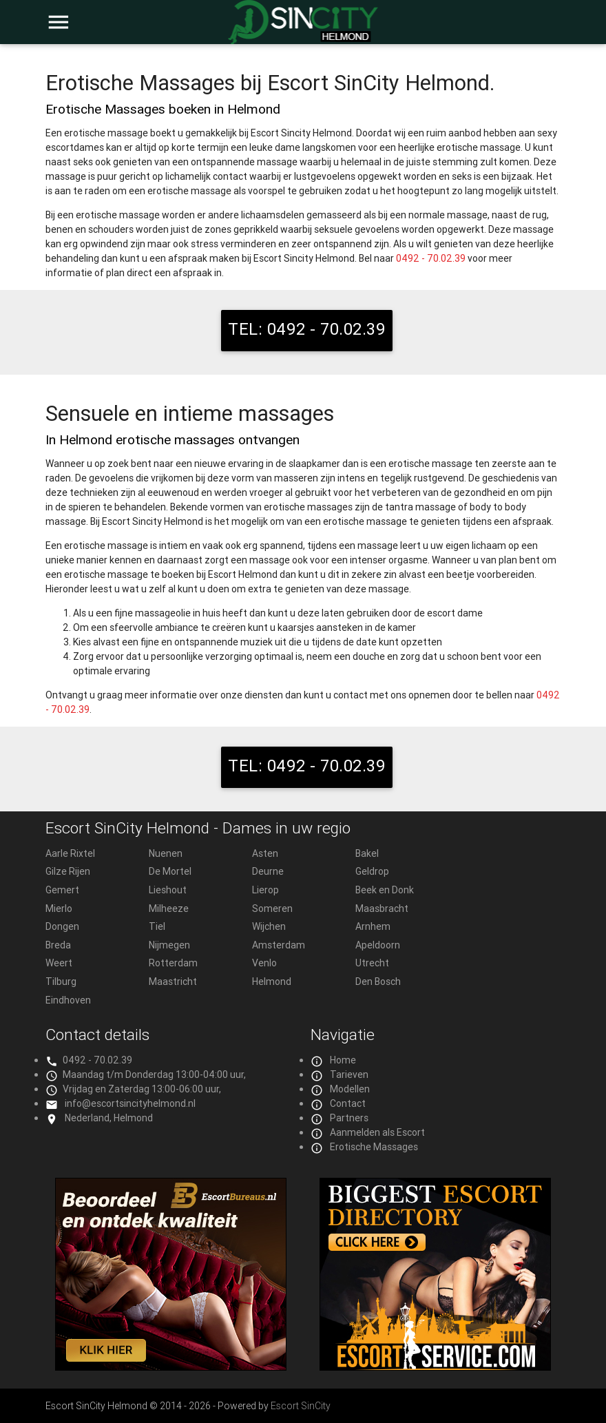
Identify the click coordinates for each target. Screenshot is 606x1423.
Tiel (157, 926)
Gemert (62, 890)
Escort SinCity (301, 1406)
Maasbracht (381, 908)
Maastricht (173, 981)
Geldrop (372, 871)
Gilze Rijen (67, 871)
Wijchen (269, 926)
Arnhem (372, 926)
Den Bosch (378, 981)
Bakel (367, 853)
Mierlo (58, 908)
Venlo (264, 963)
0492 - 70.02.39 (431, 258)
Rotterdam (173, 963)
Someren (272, 908)
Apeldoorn (377, 945)
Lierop (265, 890)
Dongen (62, 926)
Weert (58, 963)
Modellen (350, 1089)
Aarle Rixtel (70, 853)
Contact (348, 1103)
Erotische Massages (374, 1147)
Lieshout (168, 890)
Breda (58, 945)
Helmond (271, 981)
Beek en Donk (384, 890)
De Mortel (170, 871)
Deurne (268, 871)
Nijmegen (169, 945)
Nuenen (165, 853)
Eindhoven (68, 1000)
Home (343, 1060)
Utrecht (372, 963)
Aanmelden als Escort (377, 1132)
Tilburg (60, 981)
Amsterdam (278, 945)
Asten (265, 853)
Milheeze (169, 908)
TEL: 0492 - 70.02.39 (307, 329)
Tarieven (349, 1074)
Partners (349, 1118)
